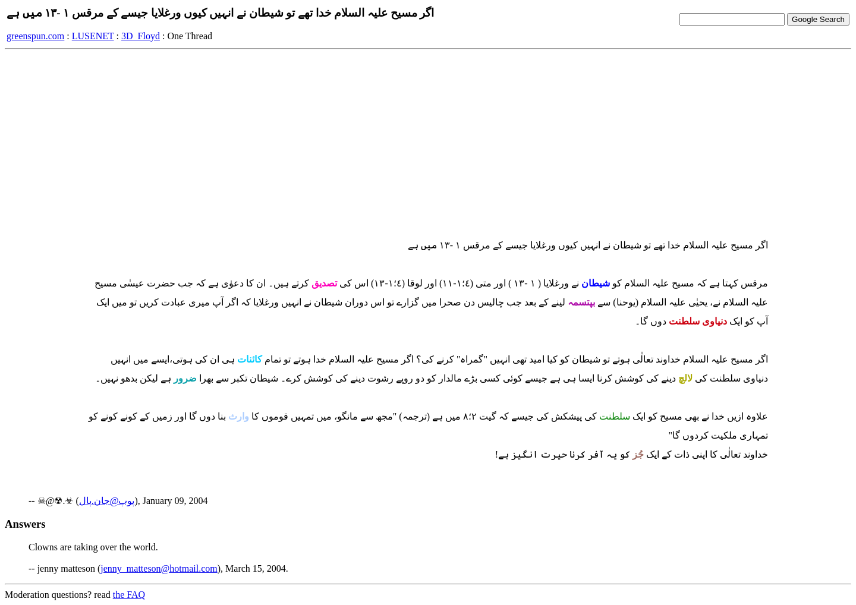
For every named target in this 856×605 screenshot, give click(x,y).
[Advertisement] (428, 142)
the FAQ (129, 595)
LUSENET (93, 36)
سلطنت (614, 416)
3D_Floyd (140, 36)
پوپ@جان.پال (107, 501)
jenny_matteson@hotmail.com (158, 568)
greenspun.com (35, 36)
